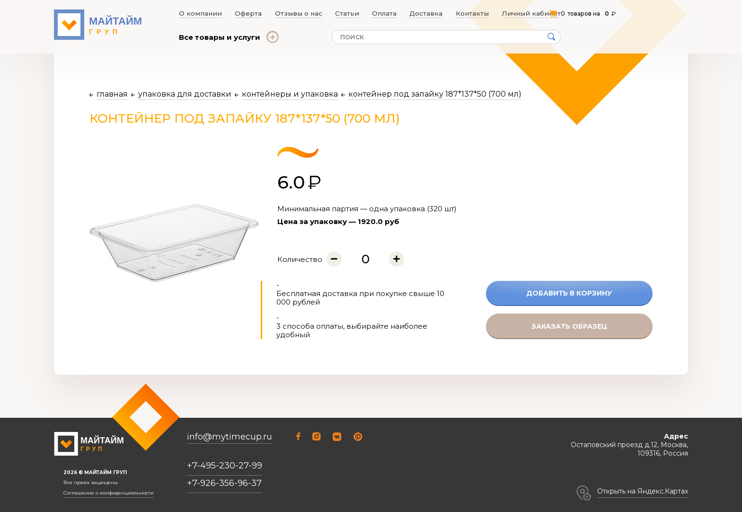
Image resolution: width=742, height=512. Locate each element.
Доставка (430, 13)
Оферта (246, 13)
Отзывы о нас (298, 13)
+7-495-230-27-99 (224, 465)
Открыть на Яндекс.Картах (642, 491)
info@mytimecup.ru (229, 437)
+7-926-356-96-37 (224, 483)
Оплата (386, 13)
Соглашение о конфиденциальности (108, 493)
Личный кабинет (534, 13)
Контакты (476, 13)
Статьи (347, 13)
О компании (198, 13)
